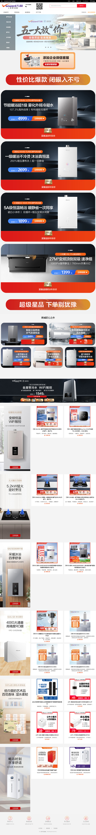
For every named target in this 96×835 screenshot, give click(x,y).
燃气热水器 (9, 16)
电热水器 (8, 22)
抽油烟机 (8, 27)
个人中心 (85, 1)
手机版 (92, 1)
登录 (69, 1)
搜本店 (81, 5)
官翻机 (8, 47)
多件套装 (8, 37)
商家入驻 (78, 1)
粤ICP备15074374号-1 (52, 831)
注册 (73, 1)
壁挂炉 (8, 42)
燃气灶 (8, 32)
